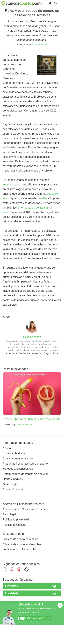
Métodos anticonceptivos (18, 468)
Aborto (7, 448)
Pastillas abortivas (14, 453)
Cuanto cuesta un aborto (18, 458)
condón (42, 198)
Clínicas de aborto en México (20, 539)
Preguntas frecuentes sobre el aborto (25, 463)
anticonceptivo (11, 184)
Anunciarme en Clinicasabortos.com (24, 509)
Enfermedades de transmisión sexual (25, 474)
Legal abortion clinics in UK (19, 549)
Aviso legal (9, 514)
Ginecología (10, 484)
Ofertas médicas (13, 479)
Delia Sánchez (32, 337)
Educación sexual (38, 44)
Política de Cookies (14, 524)
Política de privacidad (16, 519)
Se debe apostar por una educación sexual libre (32, 419)
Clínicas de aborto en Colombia (22, 544)
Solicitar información (35, 618)
